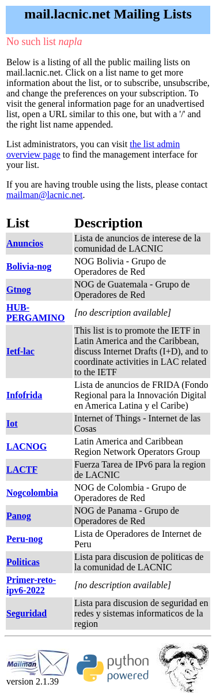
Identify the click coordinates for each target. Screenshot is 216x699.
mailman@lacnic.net (44, 195)
